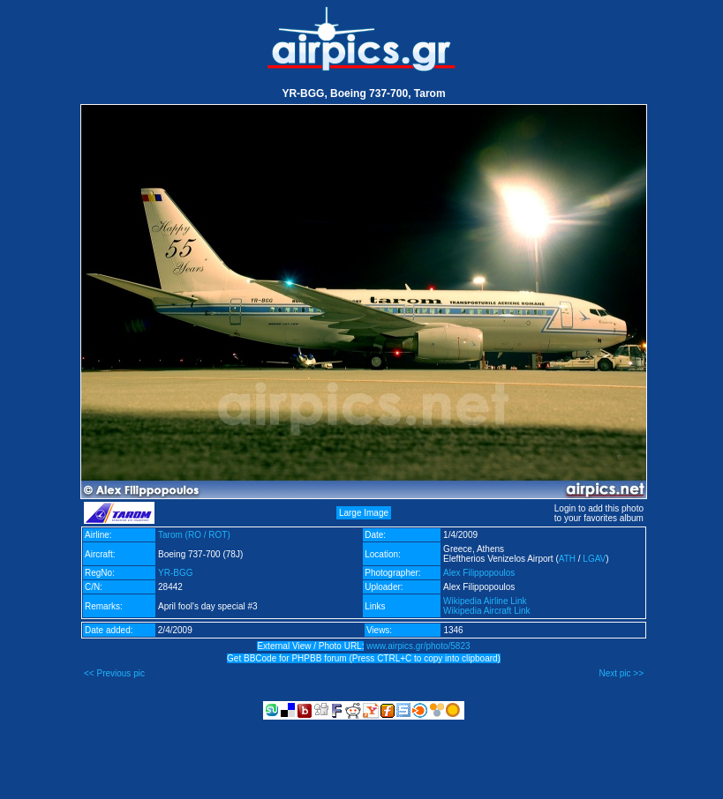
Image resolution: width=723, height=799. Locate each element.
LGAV (594, 559)
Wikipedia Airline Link (485, 601)
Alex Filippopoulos (479, 573)
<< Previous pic (114, 673)
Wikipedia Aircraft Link (486, 611)
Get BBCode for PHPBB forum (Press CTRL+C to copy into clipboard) (364, 658)
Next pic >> (621, 673)
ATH (567, 559)
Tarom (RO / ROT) (194, 535)
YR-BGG (175, 573)
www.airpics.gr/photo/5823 (418, 646)
